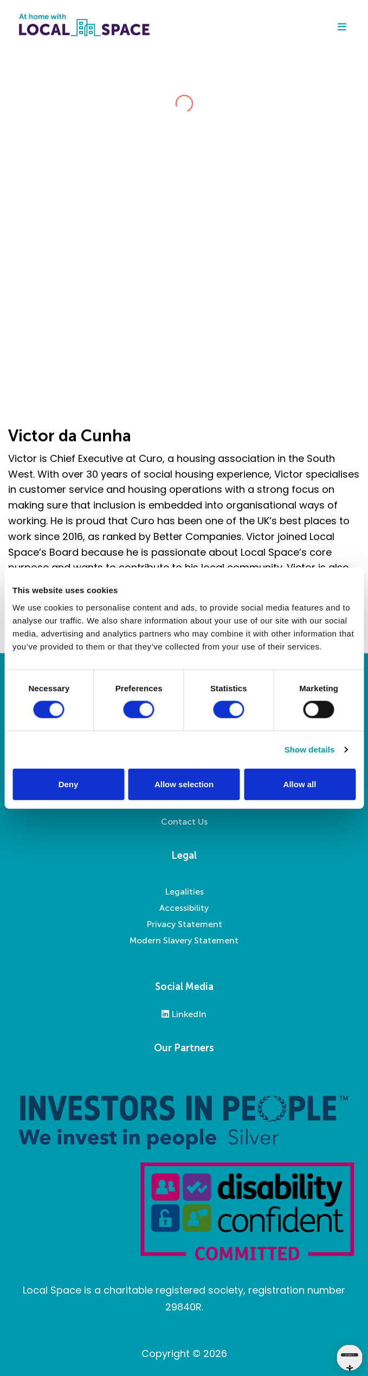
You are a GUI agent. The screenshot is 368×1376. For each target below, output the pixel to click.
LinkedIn (184, 1014)
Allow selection (184, 783)
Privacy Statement (184, 924)
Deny (69, 783)
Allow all (300, 783)
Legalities (184, 891)
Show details (310, 749)
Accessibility (184, 908)
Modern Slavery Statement (184, 940)
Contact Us (184, 821)
